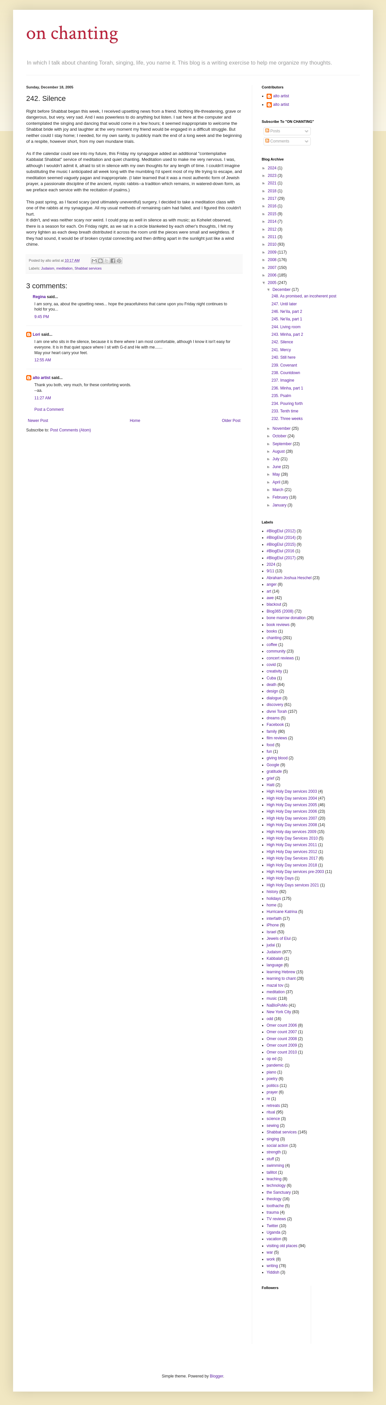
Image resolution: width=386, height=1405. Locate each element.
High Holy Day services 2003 (292, 791)
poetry (272, 1078)
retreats (273, 1105)
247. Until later (284, 304)
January (280, 505)
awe (270, 598)
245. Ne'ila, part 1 (287, 319)
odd (270, 1018)
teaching (274, 1179)
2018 (273, 191)
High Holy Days (280, 878)
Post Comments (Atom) (70, 430)
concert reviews (280, 658)
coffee (272, 644)
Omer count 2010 (282, 1052)
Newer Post (38, 420)
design (272, 691)
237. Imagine (283, 380)
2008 (273, 259)
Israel (271, 932)
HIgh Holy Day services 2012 (292, 851)
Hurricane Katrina (282, 911)
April (276, 482)
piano (271, 1072)
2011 (273, 237)
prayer (272, 1092)
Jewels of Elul (278, 938)
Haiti (270, 785)
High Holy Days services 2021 (293, 885)
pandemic (275, 1065)
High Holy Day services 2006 (292, 811)
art (269, 591)
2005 (273, 282)
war (270, 1252)
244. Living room (286, 327)
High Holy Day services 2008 (292, 825)
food (270, 745)
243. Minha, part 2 (287, 334)
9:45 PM (41, 316)
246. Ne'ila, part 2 (287, 311)
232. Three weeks (287, 418)
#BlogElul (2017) (281, 558)
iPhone (273, 925)
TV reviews (276, 1219)
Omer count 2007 (282, 1032)
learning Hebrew (281, 972)
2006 (273, 275)
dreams (273, 718)
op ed (271, 1058)
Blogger (216, 1376)
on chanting (72, 33)
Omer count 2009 (282, 1045)
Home (135, 420)
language (275, 965)
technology (276, 1185)
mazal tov (275, 985)
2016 (273, 206)
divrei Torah (277, 711)
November (282, 428)
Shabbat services (88, 268)
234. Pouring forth (287, 403)
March (278, 489)
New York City (279, 1012)
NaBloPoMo (277, 1005)
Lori (36, 334)
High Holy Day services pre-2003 (295, 871)
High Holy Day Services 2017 (292, 858)
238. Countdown (286, 372)
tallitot (272, 1172)
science (273, 1118)
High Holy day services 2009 (291, 831)
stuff (270, 1159)
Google (273, 765)
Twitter (272, 1226)
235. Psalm (281, 395)
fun (269, 751)
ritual (271, 1112)
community (276, 651)
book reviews (278, 624)
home (271, 905)
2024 (273, 168)
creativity (274, 671)
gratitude (274, 771)
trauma (273, 1212)
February (280, 497)
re (268, 1098)
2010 (273, 244)
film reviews (277, 738)
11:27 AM (42, 398)
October (280, 436)
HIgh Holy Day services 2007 (292, 818)
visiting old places (282, 1246)
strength (274, 1152)
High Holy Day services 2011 (292, 845)
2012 (273, 229)
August (279, 451)
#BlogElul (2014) (281, 537)
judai (271, 945)
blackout (274, 604)
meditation (64, 268)
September (282, 444)
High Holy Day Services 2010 (292, 838)
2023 (273, 175)
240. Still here (283, 357)
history (272, 891)
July (276, 459)
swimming (275, 1165)
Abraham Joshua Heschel (289, 578)
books (272, 631)
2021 (273, 183)
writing (272, 1265)
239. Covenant (284, 365)
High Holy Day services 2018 (292, 865)
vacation (274, 1239)
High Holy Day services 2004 (292, 798)
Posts (272, 131)
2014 (273, 221)
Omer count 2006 (282, 1025)
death (271, 684)
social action (277, 1145)
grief (270, 778)
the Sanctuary (279, 1192)
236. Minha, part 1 (287, 388)
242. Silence (282, 342)
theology (274, 1199)
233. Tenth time (285, 411)
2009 (273, 252)
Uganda (273, 1232)
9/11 (270, 571)
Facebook (275, 724)
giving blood (277, 758)
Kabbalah (275, 958)
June (277, 467)
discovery (275, 704)
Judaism (47, 268)
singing (273, 1139)
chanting (274, 638)
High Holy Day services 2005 (292, 805)
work (271, 1259)
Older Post (231, 420)
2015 (273, 214)
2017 (273, 198)
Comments (277, 141)
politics (273, 1085)
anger (272, 584)
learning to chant (281, 978)
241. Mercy (281, 350)
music (272, 998)
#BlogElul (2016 (280, 551)
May (276, 474)
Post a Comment (48, 409)
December (282, 289)
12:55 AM (42, 360)
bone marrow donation (286, 618)
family (272, 731)
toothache (275, 1206)
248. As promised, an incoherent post (304, 296)
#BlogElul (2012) (281, 531)
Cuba (271, 678)
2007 (273, 267)
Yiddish (273, 1272)
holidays (274, 898)
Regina (39, 296)
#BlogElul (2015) (281, 544)
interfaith (274, 918)
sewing (273, 1125)
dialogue (274, 698)
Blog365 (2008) (280, 611)
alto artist (41, 377)
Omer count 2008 (282, 1038)
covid (271, 664)
